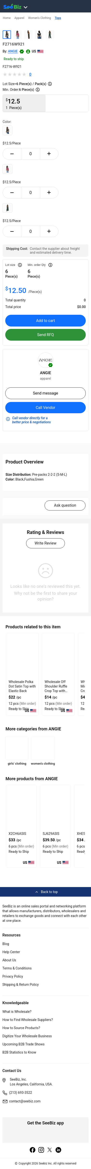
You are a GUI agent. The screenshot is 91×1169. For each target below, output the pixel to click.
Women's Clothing (39, 18)
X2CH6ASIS (17, 834)
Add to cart (45, 320)
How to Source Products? (21, 1028)
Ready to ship (14, 59)
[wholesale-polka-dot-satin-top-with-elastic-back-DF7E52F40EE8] (22, 656)
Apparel (19, 18)
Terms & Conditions (17, 968)
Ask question (65, 505)
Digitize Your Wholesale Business (27, 1036)
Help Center (11, 952)
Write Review (45, 543)
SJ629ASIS (51, 834)
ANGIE (13, 51)
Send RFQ (45, 334)
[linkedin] (58, 1150)
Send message (45, 393)
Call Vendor (45, 407)
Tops (58, 18)
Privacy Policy (12, 976)
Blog (5, 944)
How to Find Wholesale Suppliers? (27, 1020)
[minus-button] (12, 153)
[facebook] (32, 1150)
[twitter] (49, 1150)
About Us (9, 960)
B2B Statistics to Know (19, 1052)
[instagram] (41, 1150)
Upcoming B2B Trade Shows (23, 1044)
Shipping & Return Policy (20, 984)
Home (7, 18)
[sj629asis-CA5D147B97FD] (55, 808)
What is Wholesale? (16, 1012)
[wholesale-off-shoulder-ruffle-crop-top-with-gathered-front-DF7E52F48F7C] (58, 656)
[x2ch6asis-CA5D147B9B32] (21, 808)
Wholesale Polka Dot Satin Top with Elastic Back (22, 686)
